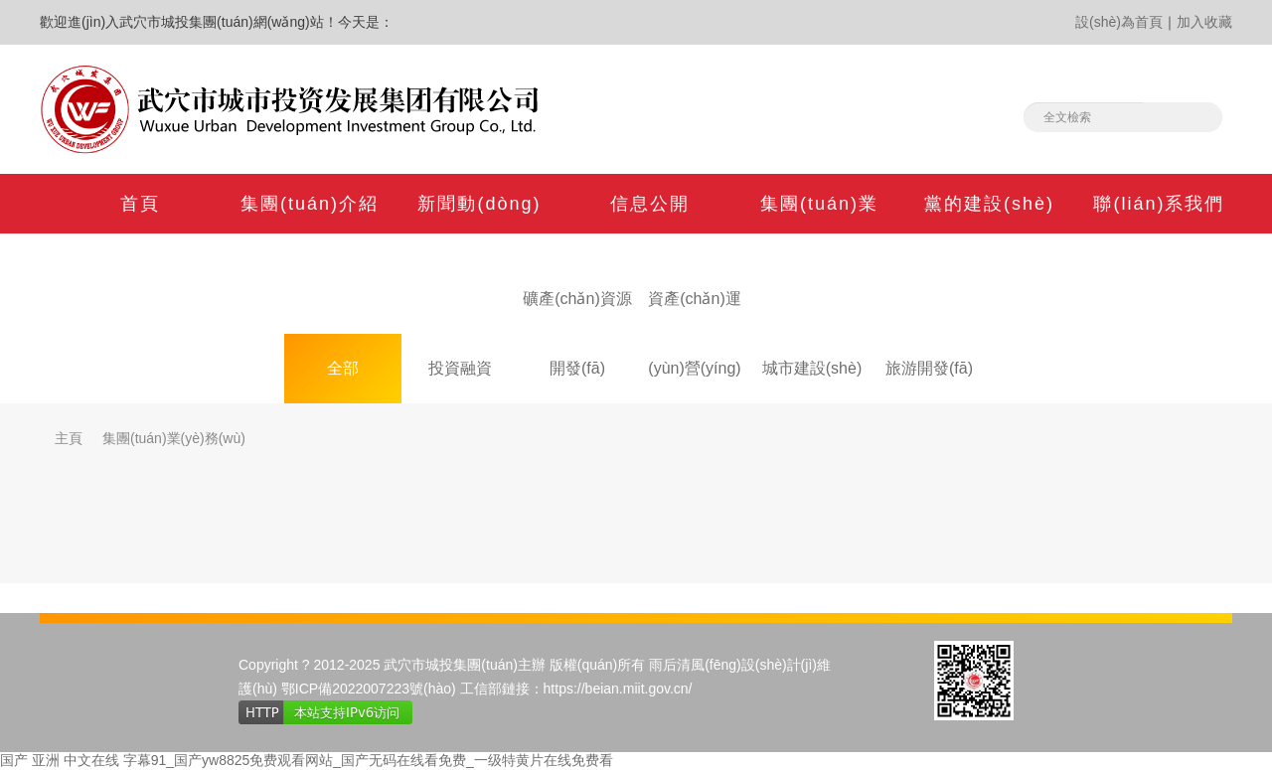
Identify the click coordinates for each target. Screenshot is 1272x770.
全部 (343, 368)
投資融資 (460, 368)
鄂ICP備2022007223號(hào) (368, 688)
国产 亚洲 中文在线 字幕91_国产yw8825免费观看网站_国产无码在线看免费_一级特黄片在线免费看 (306, 760)
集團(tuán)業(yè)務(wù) (173, 438)
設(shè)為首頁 (1119, 22)
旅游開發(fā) (929, 368)
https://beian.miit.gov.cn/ (618, 688)
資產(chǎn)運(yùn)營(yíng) (694, 312)
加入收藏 (1204, 22)
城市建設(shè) (812, 368)
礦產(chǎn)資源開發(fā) (577, 312)
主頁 (68, 438)
